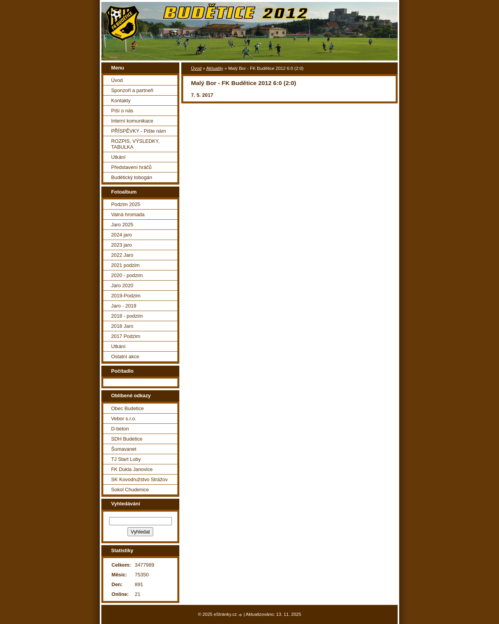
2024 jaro (121, 235)
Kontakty (121, 100)
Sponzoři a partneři (132, 90)
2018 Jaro (122, 326)
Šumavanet (123, 449)
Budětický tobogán (131, 177)
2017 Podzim (125, 336)
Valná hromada (128, 214)
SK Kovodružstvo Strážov (139, 479)
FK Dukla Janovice (132, 469)
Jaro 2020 (122, 285)
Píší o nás (122, 111)
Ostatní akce (125, 356)
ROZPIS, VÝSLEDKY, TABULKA (135, 144)
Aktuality (214, 68)
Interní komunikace (132, 121)
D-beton (120, 429)
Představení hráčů (131, 167)
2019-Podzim (125, 296)
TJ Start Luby (126, 459)
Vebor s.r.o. (123, 418)
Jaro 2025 (122, 225)
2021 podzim (125, 265)
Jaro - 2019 (123, 306)
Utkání (118, 157)
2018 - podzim (127, 316)
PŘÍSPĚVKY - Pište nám (138, 131)
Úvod (196, 68)
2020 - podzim (127, 275)
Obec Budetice (127, 408)
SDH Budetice (126, 439)
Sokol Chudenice (130, 489)
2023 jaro (121, 245)
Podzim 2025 (125, 204)
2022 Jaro (122, 255)
